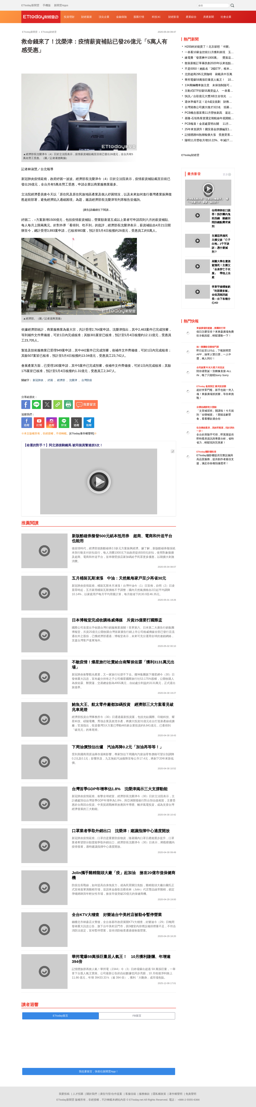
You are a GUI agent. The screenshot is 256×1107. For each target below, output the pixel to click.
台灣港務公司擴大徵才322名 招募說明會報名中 (215, 107)
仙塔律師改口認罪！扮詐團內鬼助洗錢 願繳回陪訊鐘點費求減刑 (221, 218)
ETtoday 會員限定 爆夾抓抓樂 (211, 386)
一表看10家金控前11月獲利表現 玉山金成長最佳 (216, 52)
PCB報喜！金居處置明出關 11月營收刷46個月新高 (218, 123)
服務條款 (144, 1093)
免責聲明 (191, 1093)
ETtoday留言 (60, 1015)
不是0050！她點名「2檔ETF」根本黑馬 (210, 68)
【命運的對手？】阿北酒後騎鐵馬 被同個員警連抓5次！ (63, 445)
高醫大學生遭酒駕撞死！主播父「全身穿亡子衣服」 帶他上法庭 (221, 269)
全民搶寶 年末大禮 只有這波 (210, 367)
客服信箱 (130, 1093)
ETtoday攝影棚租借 (206, 451)
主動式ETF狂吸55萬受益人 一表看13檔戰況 (213, 90)
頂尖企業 (104, 16)
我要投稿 (64, 1093)
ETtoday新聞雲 (30, 2)
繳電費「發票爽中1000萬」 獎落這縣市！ (212, 57)
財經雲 (40, 17)
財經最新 (86, 16)
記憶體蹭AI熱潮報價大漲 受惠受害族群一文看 (214, 134)
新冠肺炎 (38, 380)
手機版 (47, 2)
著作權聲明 (175, 1093)
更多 (227, 174)
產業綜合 (191, 16)
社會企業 (226, 16)
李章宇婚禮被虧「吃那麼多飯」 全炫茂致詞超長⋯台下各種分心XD (221, 294)
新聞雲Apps (61, 2)
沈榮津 (73, 380)
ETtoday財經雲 (190, 155)
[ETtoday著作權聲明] (81, 433)
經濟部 (61, 380)
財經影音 (173, 16)
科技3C (156, 16)
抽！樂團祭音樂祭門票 (207, 347)
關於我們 (91, 1093)
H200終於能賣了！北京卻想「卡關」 (208, 46)
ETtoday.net (136, 1099)
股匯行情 (139, 16)
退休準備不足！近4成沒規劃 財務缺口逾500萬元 (216, 101)
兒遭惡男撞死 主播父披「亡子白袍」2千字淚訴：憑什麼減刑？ (221, 243)
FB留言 (136, 1015)
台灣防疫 (86, 380)
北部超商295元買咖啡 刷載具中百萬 (208, 74)
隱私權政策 (159, 1093)
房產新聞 (208, 16)
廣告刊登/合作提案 (111, 1093)
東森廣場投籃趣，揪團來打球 (210, 328)
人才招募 (78, 1093)
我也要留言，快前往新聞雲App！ (98, 1071)
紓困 (50, 380)
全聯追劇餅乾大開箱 (206, 407)
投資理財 (69, 16)
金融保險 (121, 16)
